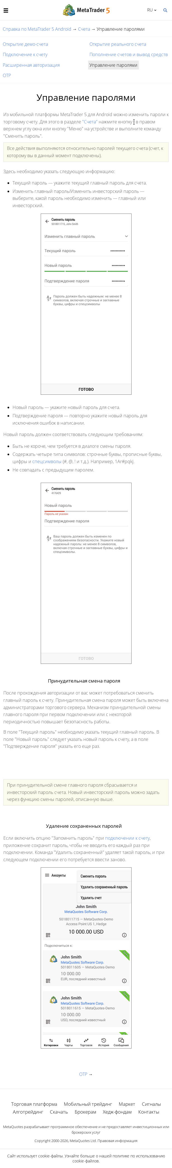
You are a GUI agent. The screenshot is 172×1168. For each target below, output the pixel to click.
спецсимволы (47, 461)
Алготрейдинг (28, 1112)
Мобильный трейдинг (88, 1104)
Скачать (59, 1112)
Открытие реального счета (117, 44)
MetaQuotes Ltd (83, 1140)
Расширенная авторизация (31, 65)
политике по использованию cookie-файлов (118, 1158)
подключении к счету (127, 838)
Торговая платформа (34, 1104)
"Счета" (90, 122)
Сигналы (151, 1104)
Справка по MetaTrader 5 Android (37, 29)
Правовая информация (117, 1140)
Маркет (127, 1104)
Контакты (148, 1112)
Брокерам (85, 1112)
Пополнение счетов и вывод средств (128, 54)
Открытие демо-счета (25, 44)
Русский (149, 10)
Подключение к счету (25, 54)
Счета (84, 29)
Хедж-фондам (117, 1112)
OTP (7, 75)
